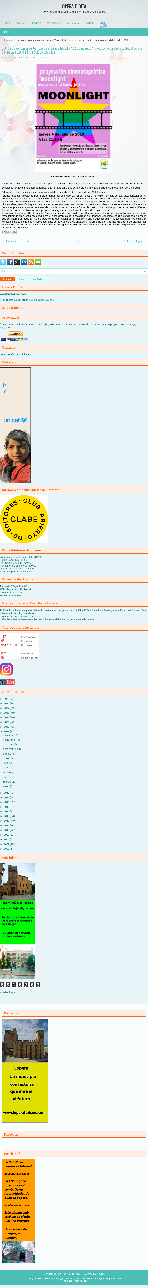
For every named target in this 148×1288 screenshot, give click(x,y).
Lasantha (80, 1278)
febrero (7, 781)
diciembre (9, 735)
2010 (7, 830)
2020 (7, 726)
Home (6, 40)
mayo (6, 767)
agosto (7, 753)
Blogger (101, 1273)
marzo (7, 777)
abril (5, 772)
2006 (7, 848)
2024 (7, 708)
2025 (7, 703)
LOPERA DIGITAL (74, 6)
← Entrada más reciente (16, 241)
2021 (7, 722)
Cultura (89, 22)
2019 (7, 731)
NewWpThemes (46, 1278)
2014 (7, 811)
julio (5, 758)
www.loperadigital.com (17, 57)
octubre (7, 744)
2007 (7, 844)
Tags (21, 279)
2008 (7, 839)
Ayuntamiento (54, 22)
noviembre (9, 739)
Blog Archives (38, 279)
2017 (7, 797)
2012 (7, 820)
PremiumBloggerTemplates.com (104, 1278)
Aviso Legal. (73, 22)
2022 (7, 717)
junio (6, 763)
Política (20, 22)
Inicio (8, 22)
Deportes (105, 22)
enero (6, 786)
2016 (7, 802)
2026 (7, 698)
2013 (7, 816)
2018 (7, 792)
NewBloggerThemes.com (74, 1281)
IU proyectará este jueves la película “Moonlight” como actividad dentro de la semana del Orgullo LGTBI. (72, 50)
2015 (7, 806)
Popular (7, 279)
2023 (7, 712)
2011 (7, 825)
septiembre (9, 748)
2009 (7, 834)
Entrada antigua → (134, 241)
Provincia (36, 22)
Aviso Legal (8, 992)
